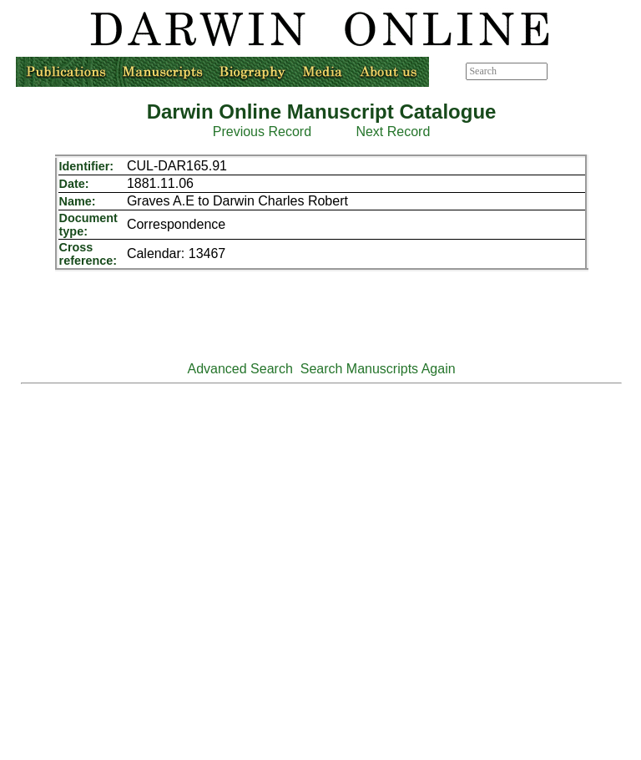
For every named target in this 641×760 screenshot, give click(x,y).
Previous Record (262, 131)
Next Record (393, 131)
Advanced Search (240, 369)
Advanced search (585, 71)
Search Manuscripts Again (378, 369)
